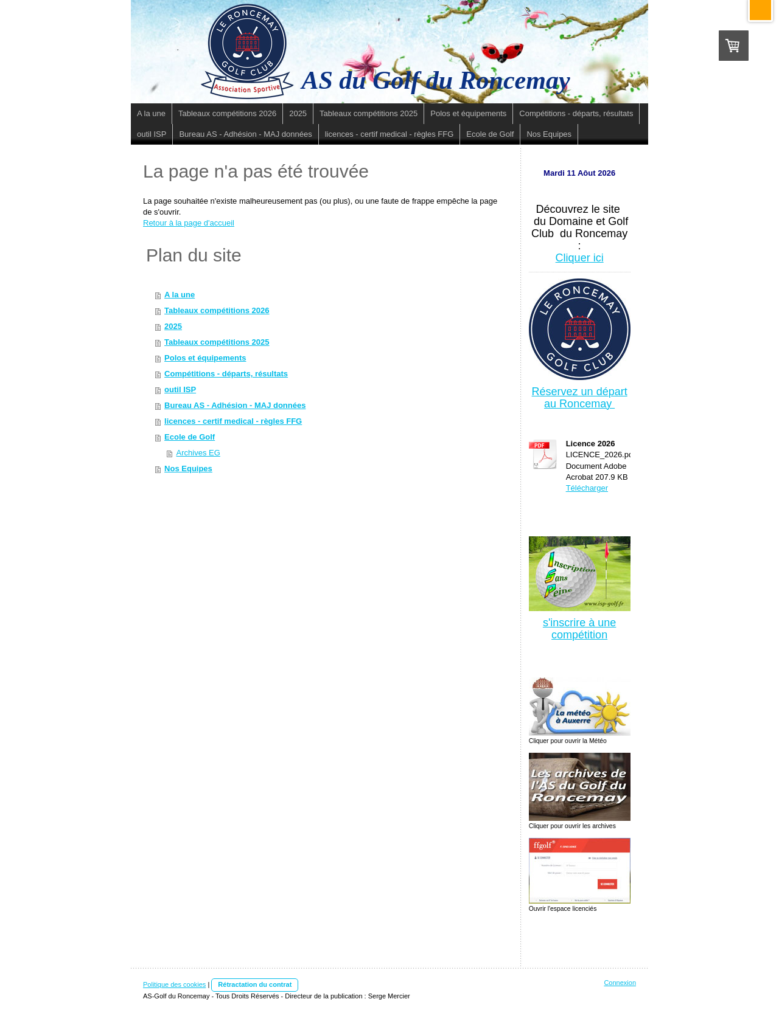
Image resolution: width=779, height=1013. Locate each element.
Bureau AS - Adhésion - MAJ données (235, 405)
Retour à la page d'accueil (188, 222)
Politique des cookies (174, 984)
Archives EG (198, 452)
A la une (179, 294)
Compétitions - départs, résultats (226, 373)
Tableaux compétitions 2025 (216, 342)
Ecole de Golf (189, 436)
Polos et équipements (205, 357)
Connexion (620, 982)
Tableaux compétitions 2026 (216, 310)
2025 (173, 326)
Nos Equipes (188, 468)
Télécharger (587, 488)
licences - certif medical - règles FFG (233, 421)
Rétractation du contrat (255, 984)
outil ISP (180, 389)
